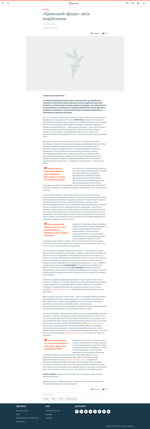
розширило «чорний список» (75, 360)
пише (47, 117)
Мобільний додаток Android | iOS (27, 418)
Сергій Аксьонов (58, 289)
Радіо (18, 414)
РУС (127, 3)
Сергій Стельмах (48, 24)
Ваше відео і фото (22, 411)
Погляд (46, 10)
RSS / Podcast (20, 422)
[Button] (95, 33)
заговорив (94, 263)
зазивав (68, 289)
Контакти (49, 418)
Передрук (49, 414)
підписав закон (93, 323)
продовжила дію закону (74, 333)
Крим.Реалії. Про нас (53, 411)
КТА (132, 3)
